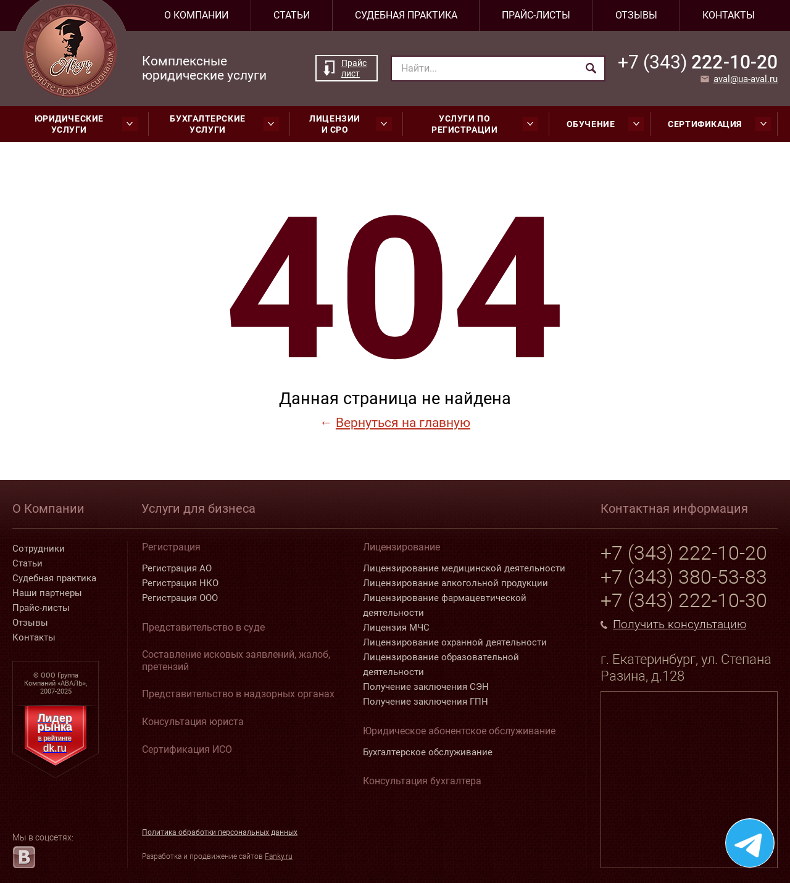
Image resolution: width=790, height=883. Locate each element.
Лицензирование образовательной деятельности (441, 665)
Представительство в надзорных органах (238, 694)
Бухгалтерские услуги (224, 124)
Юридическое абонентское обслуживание (459, 731)
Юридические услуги (86, 124)
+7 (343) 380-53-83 (684, 577)
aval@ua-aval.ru (745, 79)
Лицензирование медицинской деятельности (464, 568)
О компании (196, 15)
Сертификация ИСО (187, 749)
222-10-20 (698, 62)
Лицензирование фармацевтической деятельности (444, 605)
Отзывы (636, 15)
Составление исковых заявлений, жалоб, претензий (236, 660)
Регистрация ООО (180, 597)
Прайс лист (354, 68)
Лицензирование (401, 547)
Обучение (605, 124)
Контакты (728, 15)
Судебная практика (406, 15)
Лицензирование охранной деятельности (455, 642)
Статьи (291, 15)
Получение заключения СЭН (426, 686)
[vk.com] (23, 857)
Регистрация (171, 547)
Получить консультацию (679, 624)
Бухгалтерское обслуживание (428, 752)
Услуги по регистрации (484, 124)
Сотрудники (38, 548)
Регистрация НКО (180, 583)
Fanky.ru (279, 856)
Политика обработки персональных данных (219, 832)
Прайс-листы (536, 15)
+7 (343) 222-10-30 (684, 600)
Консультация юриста (193, 722)
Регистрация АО (177, 568)
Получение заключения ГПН (425, 701)
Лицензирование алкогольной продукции (455, 583)
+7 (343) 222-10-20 (684, 553)
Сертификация (719, 124)
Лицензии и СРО (350, 124)
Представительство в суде (203, 627)
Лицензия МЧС (396, 627)
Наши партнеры (47, 593)
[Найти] (591, 68)
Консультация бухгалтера (422, 781)
